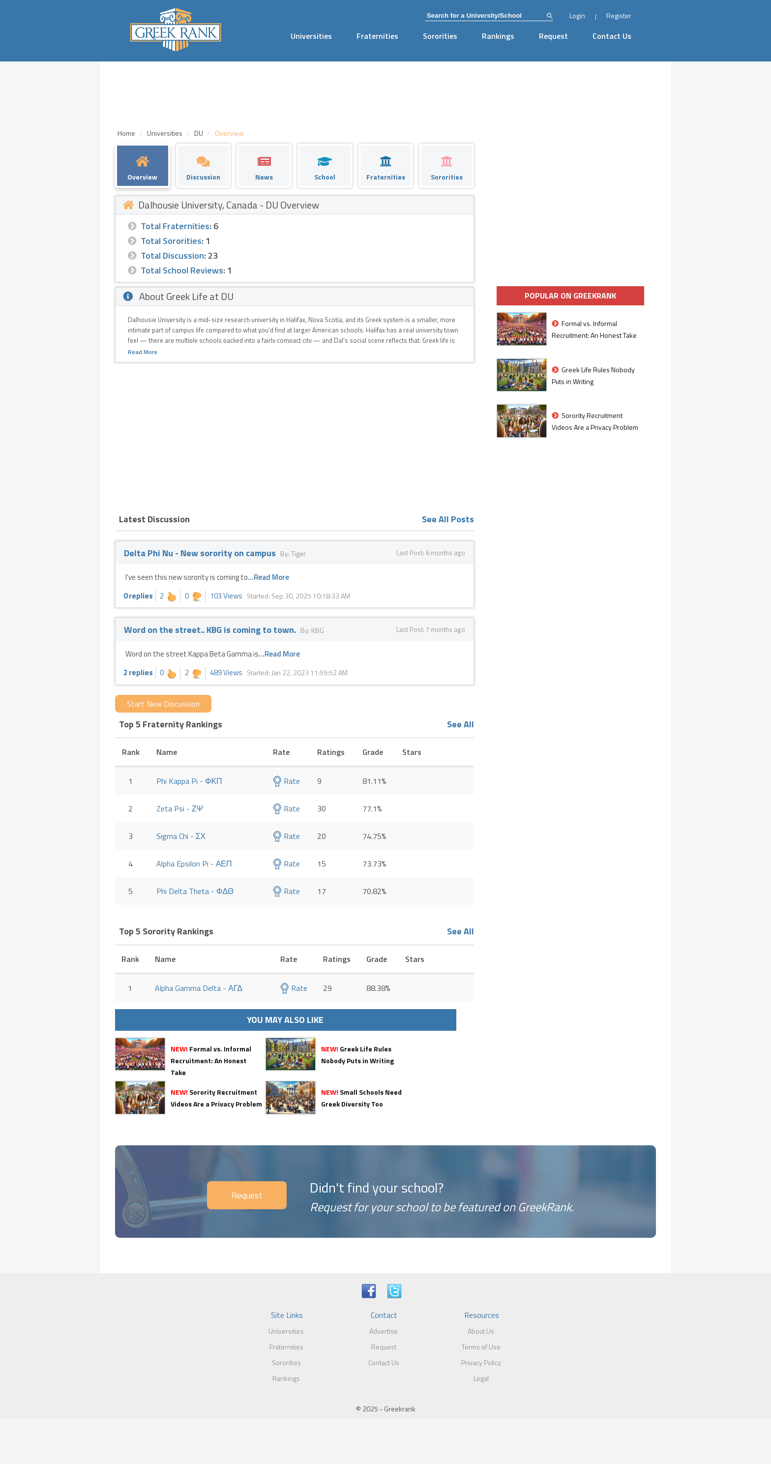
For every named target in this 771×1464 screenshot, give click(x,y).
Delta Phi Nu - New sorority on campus (200, 553)
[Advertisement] (294, 436)
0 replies (138, 595)
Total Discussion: (173, 255)
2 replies (138, 672)
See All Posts (448, 519)
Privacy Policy (481, 1362)
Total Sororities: (172, 240)
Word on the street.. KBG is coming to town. (211, 629)
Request (553, 36)
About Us (481, 1331)
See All (460, 724)
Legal (481, 1378)
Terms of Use (481, 1347)
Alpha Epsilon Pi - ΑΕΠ (194, 863)
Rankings (498, 36)
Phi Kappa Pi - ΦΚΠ (189, 781)
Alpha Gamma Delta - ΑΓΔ (198, 988)
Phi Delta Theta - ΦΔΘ (195, 891)
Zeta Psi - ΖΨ (179, 808)
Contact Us (612, 36)
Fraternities (377, 36)
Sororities (440, 36)
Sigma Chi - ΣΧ (181, 836)
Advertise (383, 1331)
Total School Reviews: (183, 270)
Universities (311, 36)
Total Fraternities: (176, 226)
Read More (142, 352)
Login (577, 15)
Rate (286, 781)
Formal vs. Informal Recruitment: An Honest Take (211, 1060)
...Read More (268, 577)
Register (618, 15)
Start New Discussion (163, 704)
